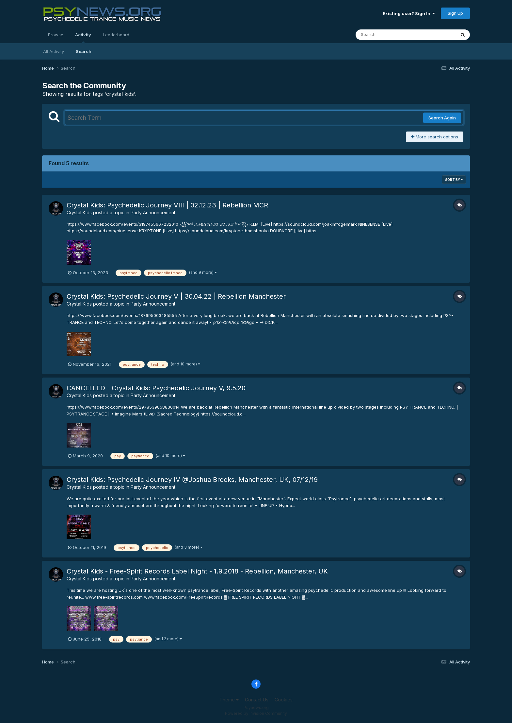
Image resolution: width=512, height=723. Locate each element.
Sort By (454, 180)
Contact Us (256, 699)
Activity (83, 37)
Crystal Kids (79, 212)
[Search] (388, 34)
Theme (229, 699)
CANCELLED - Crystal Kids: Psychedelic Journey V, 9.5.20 (156, 388)
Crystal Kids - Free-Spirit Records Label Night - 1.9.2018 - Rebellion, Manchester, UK (197, 571)
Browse (55, 34)
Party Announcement (153, 212)
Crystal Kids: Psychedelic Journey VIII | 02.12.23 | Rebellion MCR (167, 205)
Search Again (442, 117)
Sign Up (455, 13)
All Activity (53, 51)
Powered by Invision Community (256, 713)
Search (83, 51)
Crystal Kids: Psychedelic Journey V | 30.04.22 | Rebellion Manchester (176, 296)
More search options (434, 136)
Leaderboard (116, 34)
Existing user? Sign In (409, 13)
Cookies (284, 699)
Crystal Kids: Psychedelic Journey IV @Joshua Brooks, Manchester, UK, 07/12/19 (192, 480)
